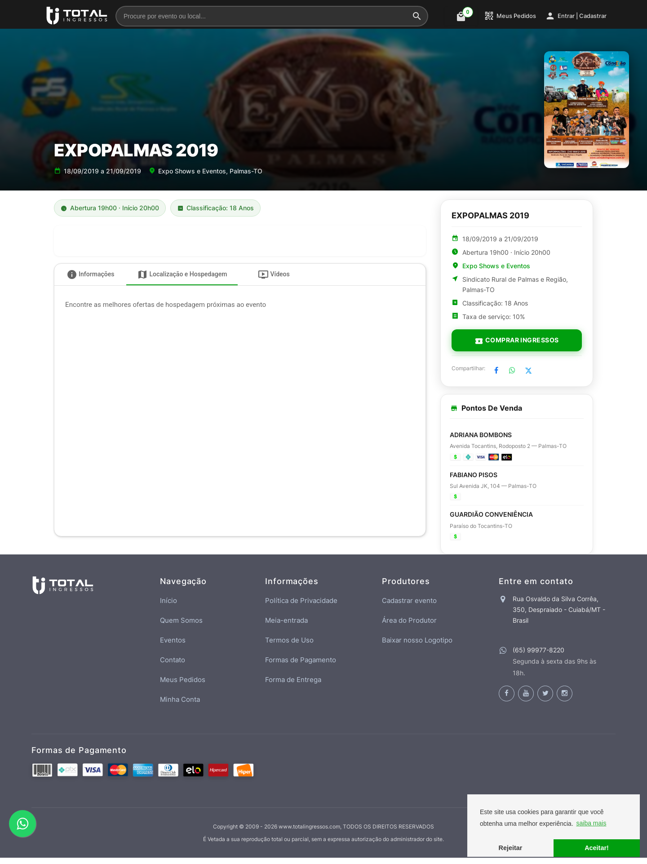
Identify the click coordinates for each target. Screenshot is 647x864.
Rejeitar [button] (511, 847)
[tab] (90, 274)
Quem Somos (181, 626)
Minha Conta (180, 705)
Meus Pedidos (510, 15)
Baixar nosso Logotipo (417, 646)
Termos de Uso (289, 646)
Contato (172, 666)
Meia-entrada (286, 626)
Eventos (173, 646)
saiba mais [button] (591, 823)
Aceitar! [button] (597, 847)
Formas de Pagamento (300, 666)
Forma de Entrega (293, 686)
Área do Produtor (409, 626)
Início (168, 607)
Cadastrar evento (409, 607)
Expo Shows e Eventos (496, 266)
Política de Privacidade (301, 607)
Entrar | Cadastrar (576, 15)
